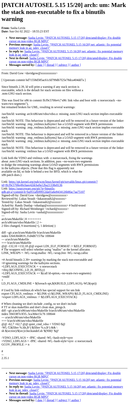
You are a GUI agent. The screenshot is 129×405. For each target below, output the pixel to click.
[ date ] (40, 64)
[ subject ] (63, 64)
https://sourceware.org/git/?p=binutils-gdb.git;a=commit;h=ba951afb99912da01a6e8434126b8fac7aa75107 (43, 190)
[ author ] (75, 64)
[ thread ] (50, 64)
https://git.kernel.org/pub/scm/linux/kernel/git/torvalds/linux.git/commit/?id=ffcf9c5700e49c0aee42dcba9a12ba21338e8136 (50, 183)
